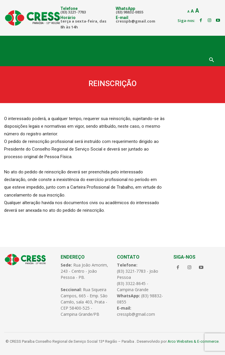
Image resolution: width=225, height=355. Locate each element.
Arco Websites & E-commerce (193, 340)
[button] (211, 60)
